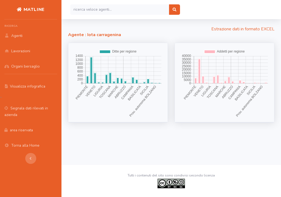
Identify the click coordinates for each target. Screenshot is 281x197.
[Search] (119, 9)
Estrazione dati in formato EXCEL (242, 29)
